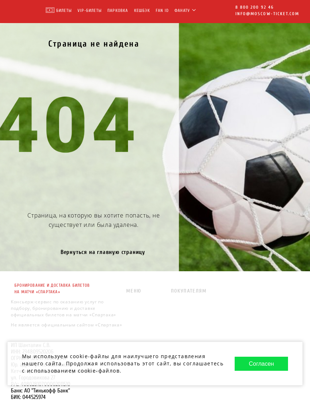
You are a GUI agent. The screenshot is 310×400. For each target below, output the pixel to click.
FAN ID (162, 10)
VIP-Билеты (90, 10)
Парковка (117, 10)
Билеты (64, 10)
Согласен (261, 364)
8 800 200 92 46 (254, 7)
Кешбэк (142, 10)
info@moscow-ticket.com (267, 13)
